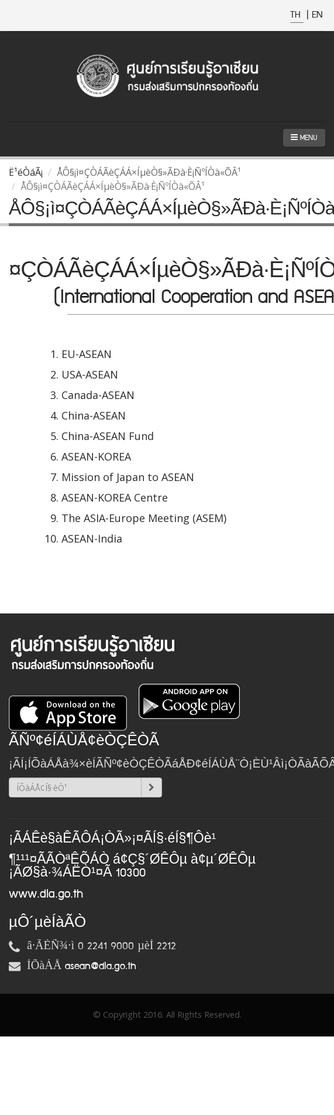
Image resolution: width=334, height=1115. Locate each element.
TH (297, 15)
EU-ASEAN (86, 354)
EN (317, 15)
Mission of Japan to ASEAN (127, 477)
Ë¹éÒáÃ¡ (26, 172)
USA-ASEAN (89, 374)
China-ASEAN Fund (107, 436)
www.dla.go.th (46, 894)
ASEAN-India (91, 538)
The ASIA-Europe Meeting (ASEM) (143, 518)
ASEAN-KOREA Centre (114, 497)
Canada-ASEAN (98, 395)
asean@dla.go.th (100, 966)
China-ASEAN (93, 415)
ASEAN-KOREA (96, 456)
